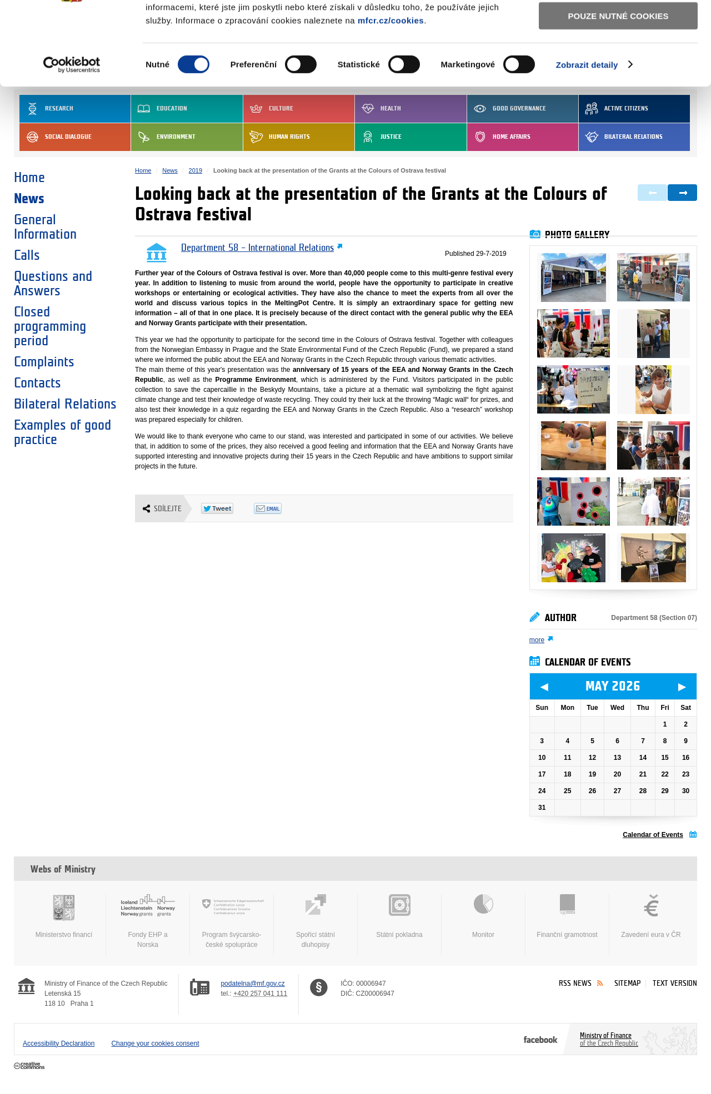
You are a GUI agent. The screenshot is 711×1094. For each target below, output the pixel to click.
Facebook (541, 1039)
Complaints (44, 362)
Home (29, 177)
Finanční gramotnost (567, 916)
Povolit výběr (618, 58)
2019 (195, 170)
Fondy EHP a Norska (147, 921)
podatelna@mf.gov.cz (252, 983)
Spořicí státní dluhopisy (315, 921)
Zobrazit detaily (587, 138)
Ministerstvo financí (63, 916)
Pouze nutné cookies (618, 89)
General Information (45, 227)
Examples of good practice (62, 432)
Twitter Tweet (227, 508)
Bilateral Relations (65, 404)
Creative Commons (30, 1066)
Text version (675, 983)
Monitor (483, 916)
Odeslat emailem (280, 508)
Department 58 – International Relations (257, 248)
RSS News (575, 983)
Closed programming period (50, 326)
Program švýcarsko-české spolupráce (231, 921)
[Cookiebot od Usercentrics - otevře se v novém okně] (72, 138)
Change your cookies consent (155, 1043)
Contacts (37, 383)
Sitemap (627, 983)
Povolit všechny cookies (618, 27)
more (536, 640)
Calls (27, 255)
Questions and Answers (53, 284)
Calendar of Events (653, 835)
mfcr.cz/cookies (391, 93)
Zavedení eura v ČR (651, 916)
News (29, 198)
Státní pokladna (399, 916)
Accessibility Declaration (58, 1043)
